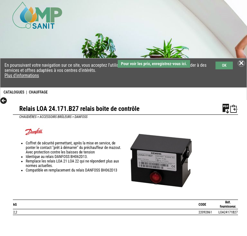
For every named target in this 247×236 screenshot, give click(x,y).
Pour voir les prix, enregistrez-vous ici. (154, 63)
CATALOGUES (14, 92)
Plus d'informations (22, 75)
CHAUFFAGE (38, 92)
